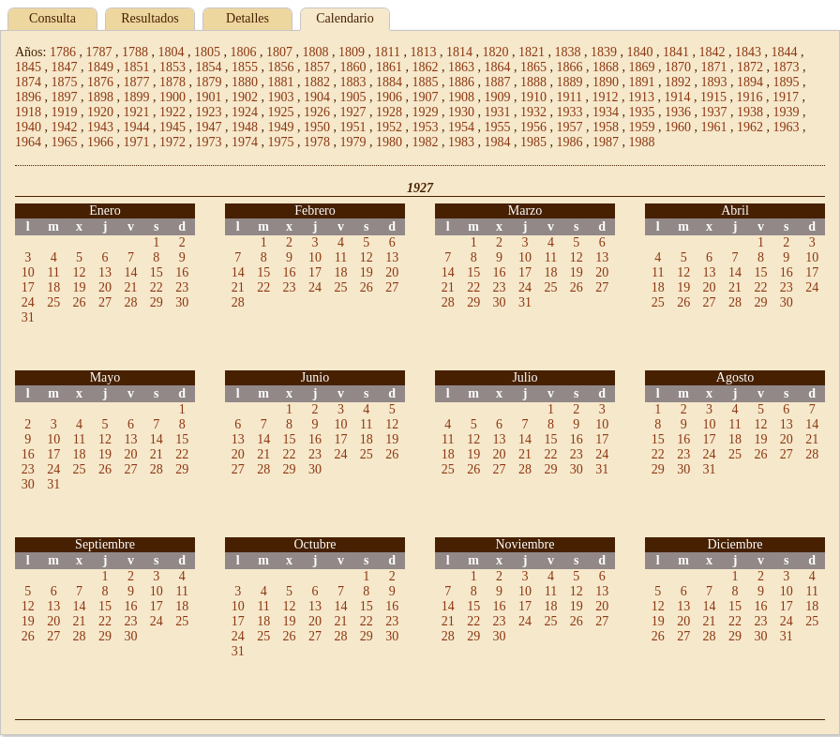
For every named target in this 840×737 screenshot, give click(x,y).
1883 (353, 82)
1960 (678, 127)
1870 (678, 67)
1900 (172, 97)
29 (156, 302)
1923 (209, 112)
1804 (171, 52)
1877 (137, 82)
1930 (461, 112)
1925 (281, 112)
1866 (570, 67)
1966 (100, 142)
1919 (65, 112)
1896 (28, 97)
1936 (678, 112)
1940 (28, 127)
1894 (750, 82)
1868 (605, 67)
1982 (425, 142)
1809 (351, 52)
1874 (28, 82)
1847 (65, 67)
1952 (389, 127)
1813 (423, 52)
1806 (243, 52)
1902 (245, 97)
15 (156, 272)
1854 (209, 67)
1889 (570, 82)
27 (105, 302)
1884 (389, 82)
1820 (495, 52)
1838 (567, 52)
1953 (425, 127)
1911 (569, 97)
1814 (459, 52)
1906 (389, 97)
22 (156, 287)
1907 (425, 97)
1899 (137, 97)
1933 (570, 112)
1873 (786, 67)
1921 (137, 112)
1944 (137, 127)
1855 (245, 67)
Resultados (149, 18)
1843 (748, 52)
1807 (279, 52)
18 (53, 287)
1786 (63, 52)
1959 (642, 127)
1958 (605, 127)
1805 (207, 52)
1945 (172, 127)
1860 (353, 67)
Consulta (52, 18)
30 (181, 302)
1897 (65, 97)
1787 (98, 52)
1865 (533, 67)
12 (79, 272)
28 (130, 302)
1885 (425, 82)
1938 (750, 112)
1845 (28, 67)
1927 (353, 112)
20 (105, 287)
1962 (750, 127)
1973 (209, 142)
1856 (281, 67)
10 (28, 272)
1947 (209, 127)
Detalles (247, 18)
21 (130, 287)
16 (181, 272)
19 (79, 287)
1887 (498, 82)
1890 (605, 82)
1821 (531, 52)
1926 (317, 112)
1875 (65, 82)
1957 (570, 127)
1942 (65, 127)
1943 (100, 127)
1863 (461, 67)
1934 (605, 112)
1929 (425, 112)
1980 (389, 142)
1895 (786, 82)
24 (28, 302)
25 (53, 302)
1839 (604, 52)
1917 (785, 97)
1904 (317, 97)
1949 (281, 127)
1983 (461, 142)
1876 (100, 82)
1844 (784, 52)
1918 (28, 112)
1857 (317, 67)
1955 (498, 127)
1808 (315, 52)
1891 (642, 82)
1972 (172, 142)
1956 (533, 127)
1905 (353, 97)
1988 (642, 142)
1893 (714, 82)
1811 (386, 52)
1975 (281, 142)
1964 (28, 142)
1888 (533, 82)
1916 (749, 97)
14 (130, 272)
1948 (245, 127)
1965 (65, 142)
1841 (676, 52)
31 (28, 317)
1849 (100, 67)
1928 (389, 112)
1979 (353, 142)
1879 (209, 82)
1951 (353, 127)
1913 (641, 97)
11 (53, 272)
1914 (677, 97)
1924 (245, 112)
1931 (498, 112)
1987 (605, 142)
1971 (137, 142)
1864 (498, 67)
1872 (750, 67)
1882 (317, 82)
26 (79, 302)
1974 (245, 142)
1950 (317, 127)
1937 (714, 112)
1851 (137, 67)
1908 (461, 97)
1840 (639, 52)
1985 (533, 142)
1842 (711, 52)
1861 (389, 67)
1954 (461, 127)
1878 (172, 82)
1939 (786, 112)
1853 (172, 67)
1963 (786, 127)
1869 (642, 67)
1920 (100, 112)
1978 (317, 142)
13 (105, 272)
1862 (425, 67)
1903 (281, 97)
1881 (281, 82)
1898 (100, 97)
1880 (245, 82)
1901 (209, 97)
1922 (172, 112)
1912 (605, 97)
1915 (713, 97)
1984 (498, 142)
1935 (642, 112)
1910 (533, 97)
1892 (678, 82)
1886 (461, 82)
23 (181, 287)
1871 (714, 67)
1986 (570, 142)
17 (28, 287)
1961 (714, 127)
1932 (533, 112)
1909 (498, 97)
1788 (135, 52)
